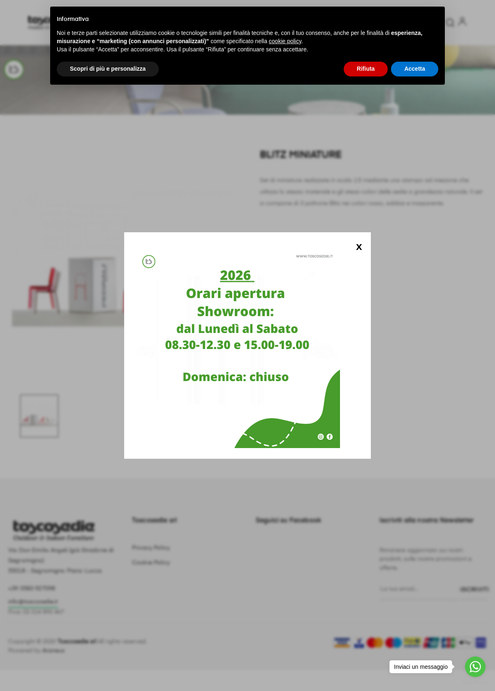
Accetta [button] (414, 68)
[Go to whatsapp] (475, 666)
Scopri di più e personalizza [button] (108, 68)
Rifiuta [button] (366, 68)
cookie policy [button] (285, 41)
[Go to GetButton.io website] (475, 682)
